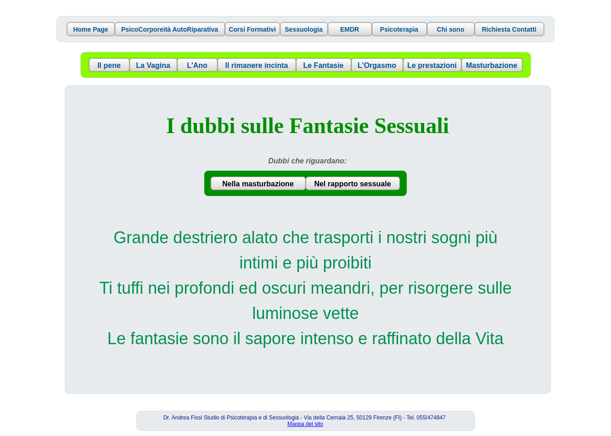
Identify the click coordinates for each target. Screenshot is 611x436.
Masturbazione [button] (491, 65)
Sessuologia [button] (303, 29)
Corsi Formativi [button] (252, 29)
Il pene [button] (109, 65)
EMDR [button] (349, 29)
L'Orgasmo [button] (377, 65)
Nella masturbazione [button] (258, 184)
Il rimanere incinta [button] (256, 65)
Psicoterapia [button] (399, 29)
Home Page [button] (90, 29)
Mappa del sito (305, 424)
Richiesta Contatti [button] (509, 29)
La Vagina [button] (153, 65)
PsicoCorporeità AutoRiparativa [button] (169, 29)
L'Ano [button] (197, 65)
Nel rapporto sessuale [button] (352, 184)
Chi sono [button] (451, 29)
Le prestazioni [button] (432, 65)
